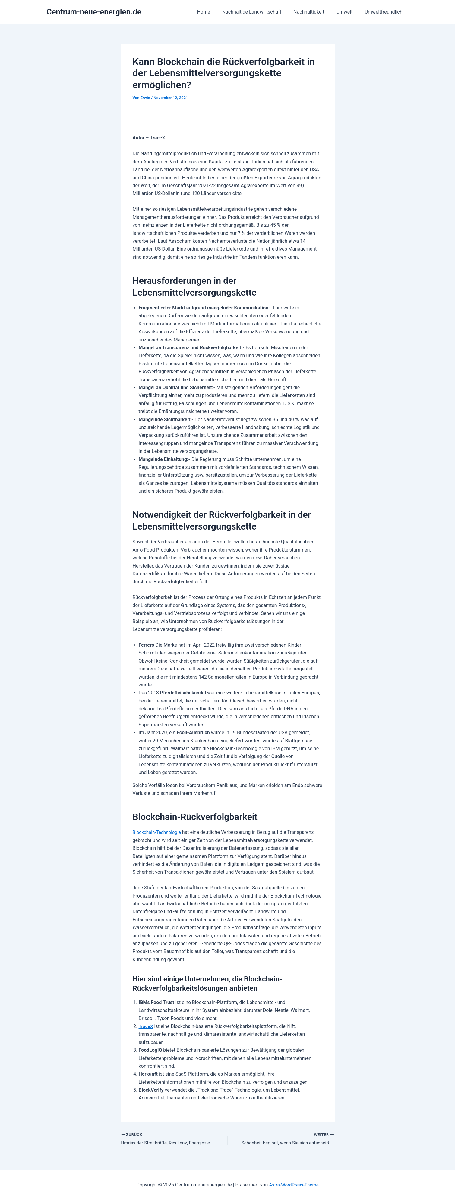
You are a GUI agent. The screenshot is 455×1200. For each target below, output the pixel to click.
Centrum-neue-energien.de (94, 11)
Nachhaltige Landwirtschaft (260, 12)
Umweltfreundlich (384, 12)
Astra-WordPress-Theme (294, 1185)
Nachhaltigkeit (314, 12)
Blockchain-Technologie (158, 832)
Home (214, 12)
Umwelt (348, 12)
